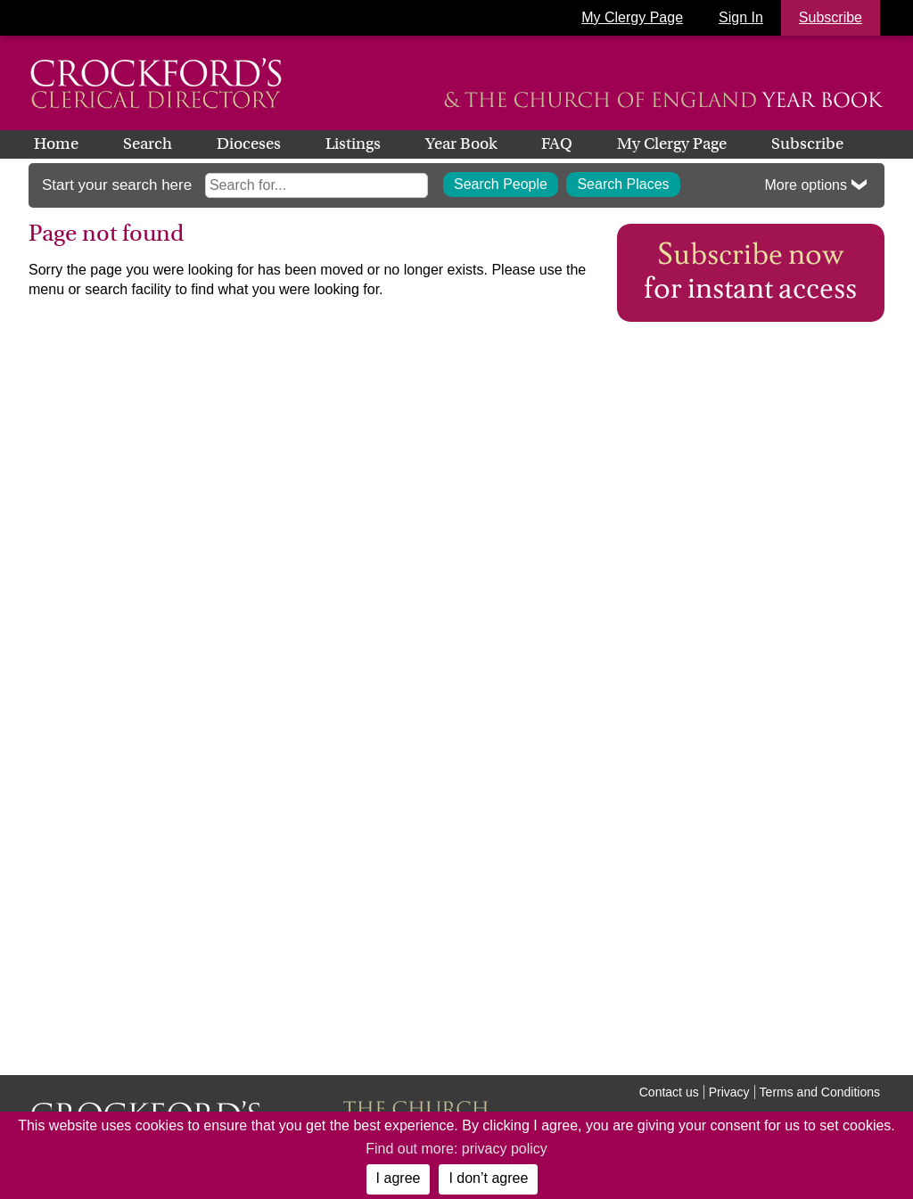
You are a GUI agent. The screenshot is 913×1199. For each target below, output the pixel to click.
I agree (398, 1178)
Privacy (729, 1092)
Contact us (669, 1092)
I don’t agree (488, 1178)
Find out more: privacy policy (456, 1148)
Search (147, 143)
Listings (353, 143)
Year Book (461, 143)
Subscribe (807, 143)
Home (56, 143)
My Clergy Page (632, 17)
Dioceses (249, 143)
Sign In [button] (741, 17)
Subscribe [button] (830, 17)
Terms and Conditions (820, 1092)
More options (806, 185)
